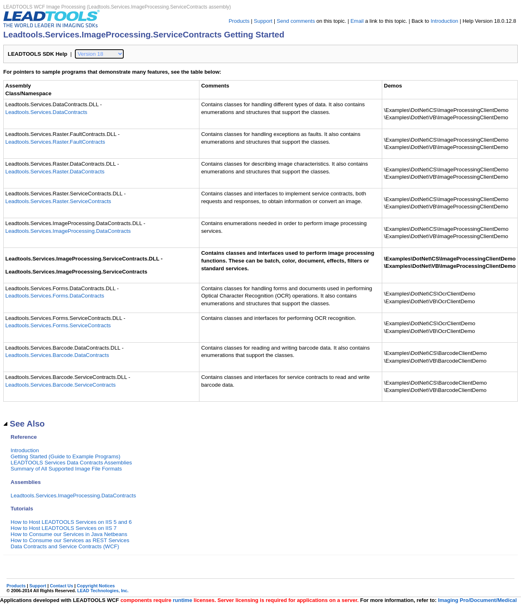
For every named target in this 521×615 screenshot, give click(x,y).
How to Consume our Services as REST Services (70, 540)
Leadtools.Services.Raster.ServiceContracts (58, 201)
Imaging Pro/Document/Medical (477, 600)
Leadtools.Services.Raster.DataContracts (55, 172)
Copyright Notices (96, 585)
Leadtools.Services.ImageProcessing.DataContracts (68, 231)
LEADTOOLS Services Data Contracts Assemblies (71, 463)
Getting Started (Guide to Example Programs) (65, 456)
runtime (182, 600)
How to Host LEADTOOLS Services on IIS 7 (64, 528)
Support (263, 21)
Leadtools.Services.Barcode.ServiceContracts (60, 385)
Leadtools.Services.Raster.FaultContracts (55, 142)
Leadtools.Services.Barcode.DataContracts (57, 355)
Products (239, 21)
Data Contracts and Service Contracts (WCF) (65, 546)
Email (357, 21)
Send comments (296, 21)
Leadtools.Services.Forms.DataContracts (54, 296)
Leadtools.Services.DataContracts (46, 112)
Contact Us (61, 585)
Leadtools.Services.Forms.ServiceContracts (58, 325)
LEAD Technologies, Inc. (103, 590)
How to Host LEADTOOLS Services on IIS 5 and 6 (71, 522)
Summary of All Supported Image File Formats (66, 469)
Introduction (444, 21)
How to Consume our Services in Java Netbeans (69, 534)
